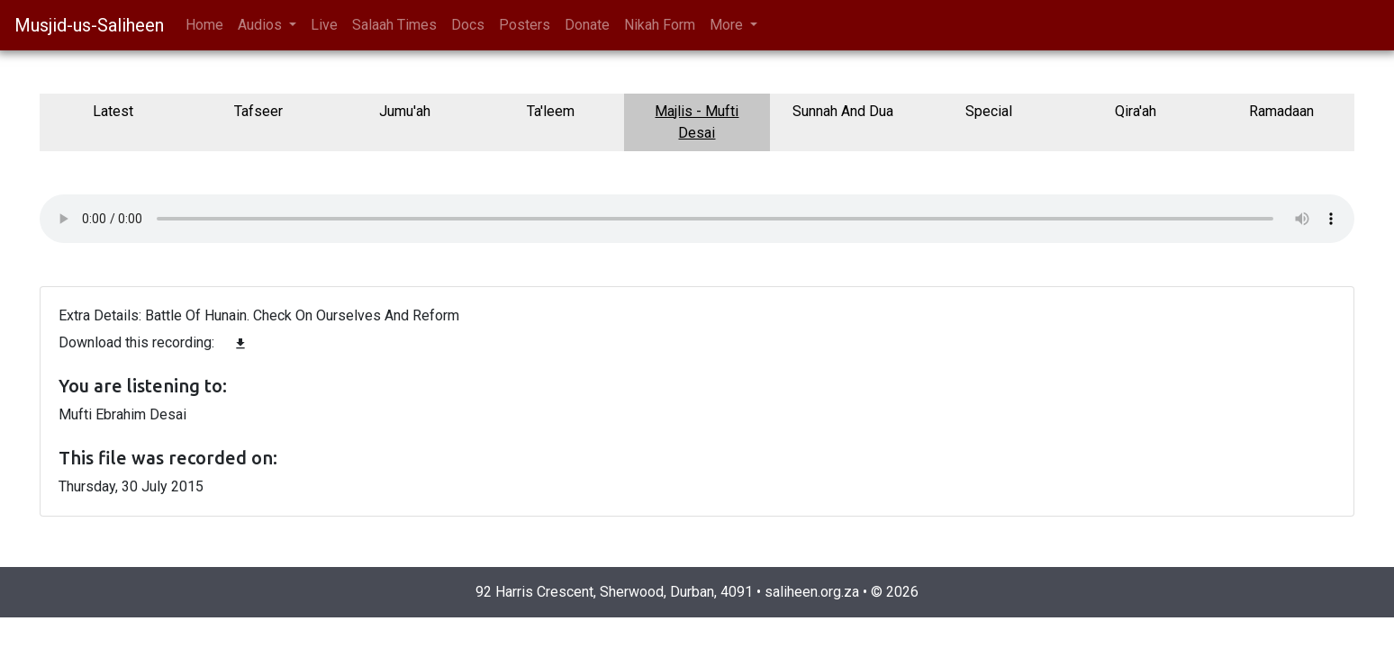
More (728, 24)
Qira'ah (1135, 111)
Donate (587, 24)
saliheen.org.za (812, 591)
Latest (113, 111)
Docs (467, 24)
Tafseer (258, 111)
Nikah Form (659, 24)
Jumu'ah (404, 111)
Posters (524, 24)
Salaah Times (394, 24)
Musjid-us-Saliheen (89, 25)
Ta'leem (551, 111)
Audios (261, 24)
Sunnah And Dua (842, 111)
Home (204, 24)
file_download (240, 344)
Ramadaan (1281, 111)
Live (324, 24)
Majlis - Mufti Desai (696, 122)
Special (988, 111)
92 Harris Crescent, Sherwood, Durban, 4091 (614, 591)
